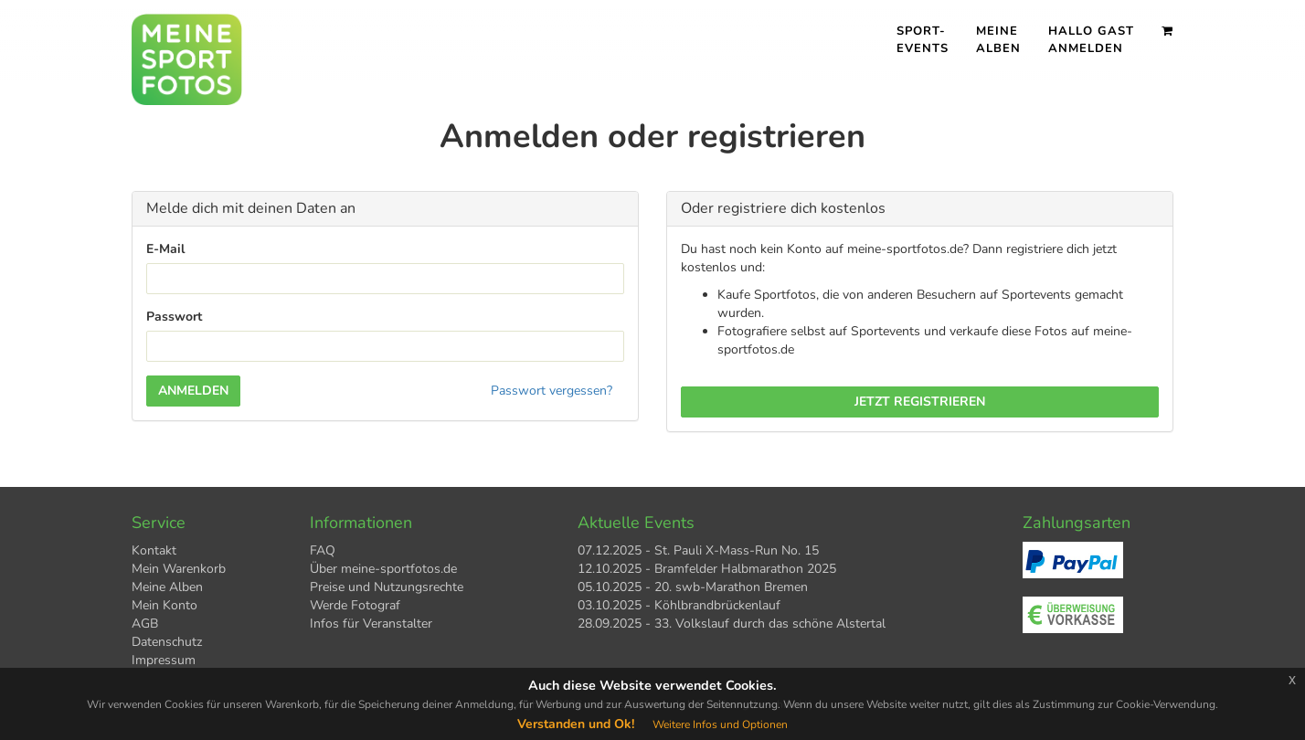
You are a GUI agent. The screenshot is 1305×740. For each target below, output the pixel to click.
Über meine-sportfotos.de (383, 568)
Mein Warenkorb (179, 568)
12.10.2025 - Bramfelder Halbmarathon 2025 (707, 568)
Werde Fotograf (355, 605)
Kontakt (154, 550)
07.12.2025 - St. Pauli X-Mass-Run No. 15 (698, 550)
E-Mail (165, 249)
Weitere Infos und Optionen (720, 724)
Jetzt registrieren (919, 401)
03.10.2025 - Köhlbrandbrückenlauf (679, 605)
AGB (145, 623)
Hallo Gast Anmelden (1091, 40)
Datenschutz (167, 641)
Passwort (174, 316)
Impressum (164, 660)
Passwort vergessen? (551, 390)
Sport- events (923, 40)
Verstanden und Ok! (575, 724)
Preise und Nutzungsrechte (386, 587)
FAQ (322, 550)
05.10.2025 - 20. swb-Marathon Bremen (693, 587)
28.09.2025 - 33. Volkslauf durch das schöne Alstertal (732, 623)
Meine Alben (998, 40)
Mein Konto (164, 605)
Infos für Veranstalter (371, 623)
